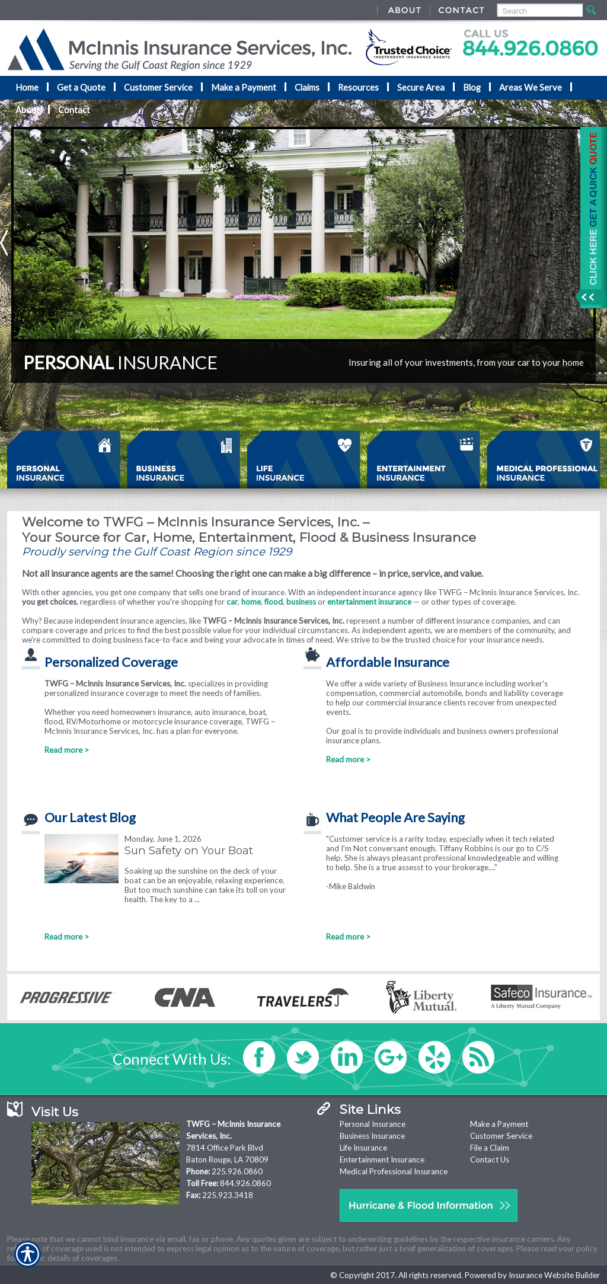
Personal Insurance (372, 1124)
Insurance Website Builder (554, 1275)
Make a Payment (499, 1124)
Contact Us (489, 1159)
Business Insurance (372, 1136)
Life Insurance (363, 1147)
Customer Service (501, 1136)
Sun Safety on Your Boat (188, 850)
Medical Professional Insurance (394, 1171)
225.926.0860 (237, 1171)
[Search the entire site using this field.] (539, 11)
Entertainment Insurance (382, 1159)
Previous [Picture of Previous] (4, 242)
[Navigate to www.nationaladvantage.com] (589, 217)
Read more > (66, 750)
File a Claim (489, 1147)
